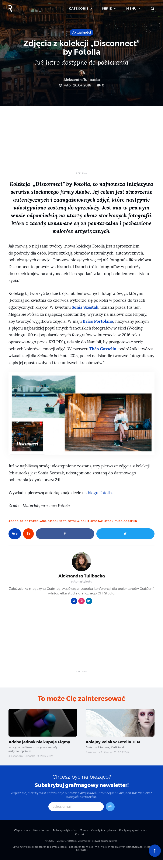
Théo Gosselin (126, 521)
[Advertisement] (81, 142)
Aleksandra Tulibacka (81, 76)
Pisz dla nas (41, 830)
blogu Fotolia (100, 492)
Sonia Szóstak (92, 521)
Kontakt (80, 834)
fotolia (73, 521)
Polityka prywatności (132, 830)
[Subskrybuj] (110, 806)
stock (109, 521)
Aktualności (81, 32)
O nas (84, 830)
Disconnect (57, 521)
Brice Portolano (33, 521)
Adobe (13, 521)
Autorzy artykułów (64, 830)
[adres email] (76, 806)
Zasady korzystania (103, 830)
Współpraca (22, 830)
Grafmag (70, 840)
